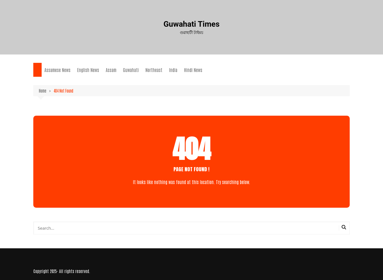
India (173, 70)
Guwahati (131, 70)
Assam (111, 70)
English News (88, 70)
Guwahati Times (191, 24)
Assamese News (57, 70)
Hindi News (193, 70)
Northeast (153, 70)
